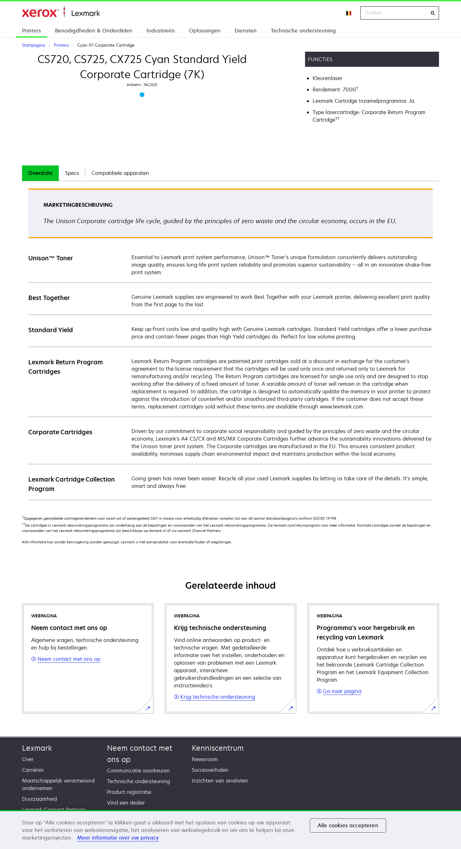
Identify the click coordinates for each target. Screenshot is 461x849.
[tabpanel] (230, 344)
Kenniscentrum (218, 748)
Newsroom (205, 759)
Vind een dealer (126, 802)
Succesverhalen (210, 769)
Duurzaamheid (39, 798)
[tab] (40, 173)
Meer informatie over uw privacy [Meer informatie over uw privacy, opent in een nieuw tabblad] (118, 837)
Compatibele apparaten (120, 173)
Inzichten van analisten (220, 780)
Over (28, 759)
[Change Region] (349, 13)
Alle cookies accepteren (348, 825)
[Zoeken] (432, 13)
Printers (31, 30)
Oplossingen (204, 30)
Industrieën (161, 30)
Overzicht (40, 173)
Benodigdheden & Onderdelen (93, 30)
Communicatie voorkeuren (138, 770)
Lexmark (37, 748)
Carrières (33, 769)
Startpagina (61, 11)
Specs (72, 173)
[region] (230, 829)
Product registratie (129, 791)
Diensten (246, 30)
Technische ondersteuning (303, 30)
